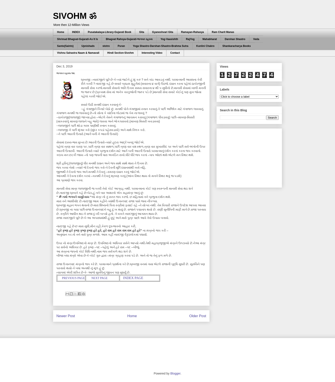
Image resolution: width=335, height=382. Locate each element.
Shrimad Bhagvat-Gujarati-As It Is (77, 39)
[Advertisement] (252, 157)
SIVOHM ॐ (75, 16)
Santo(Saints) (65, 46)
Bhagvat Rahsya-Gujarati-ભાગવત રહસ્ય (129, 39)
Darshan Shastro (235, 39)
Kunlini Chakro (205, 46)
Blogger (175, 373)
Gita (141, 32)
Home (60, 32)
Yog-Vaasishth (169, 39)
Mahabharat (210, 39)
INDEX (76, 32)
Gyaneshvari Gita (162, 32)
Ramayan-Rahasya (192, 32)
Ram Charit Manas (223, 32)
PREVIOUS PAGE (73, 278)
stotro (106, 46)
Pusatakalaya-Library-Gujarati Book (109, 32)
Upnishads (87, 46)
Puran (121, 46)
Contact (175, 52)
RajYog (190, 39)
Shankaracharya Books (236, 46)
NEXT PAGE (99, 278)
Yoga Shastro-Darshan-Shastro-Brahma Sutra (160, 46)
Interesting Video (152, 52)
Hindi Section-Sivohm (120, 52)
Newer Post (65, 316)
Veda (256, 39)
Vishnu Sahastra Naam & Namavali (78, 52)
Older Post (197, 316)
